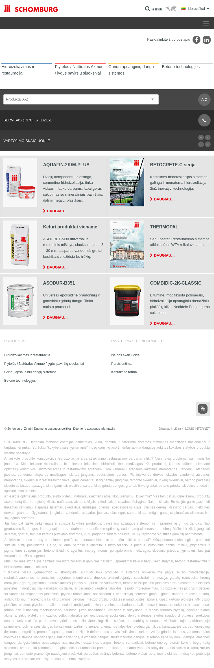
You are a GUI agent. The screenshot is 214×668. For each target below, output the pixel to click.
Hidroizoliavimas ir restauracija (27, 355)
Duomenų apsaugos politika (52, 428)
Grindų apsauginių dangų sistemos (30, 372)
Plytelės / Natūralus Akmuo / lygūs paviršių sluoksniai (44, 364)
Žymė (28, 428)
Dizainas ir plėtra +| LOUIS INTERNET (184, 428)
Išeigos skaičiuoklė (125, 355)
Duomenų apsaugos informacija (94, 428)
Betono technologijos (20, 381)
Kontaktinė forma (124, 372)
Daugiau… (57, 211)
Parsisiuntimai (121, 364)
